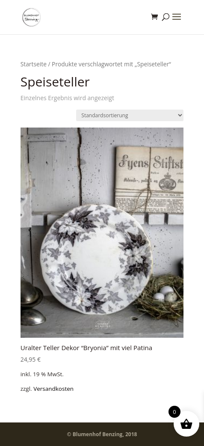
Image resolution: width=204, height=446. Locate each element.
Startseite (34, 64)
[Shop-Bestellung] (129, 115)
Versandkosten (53, 388)
